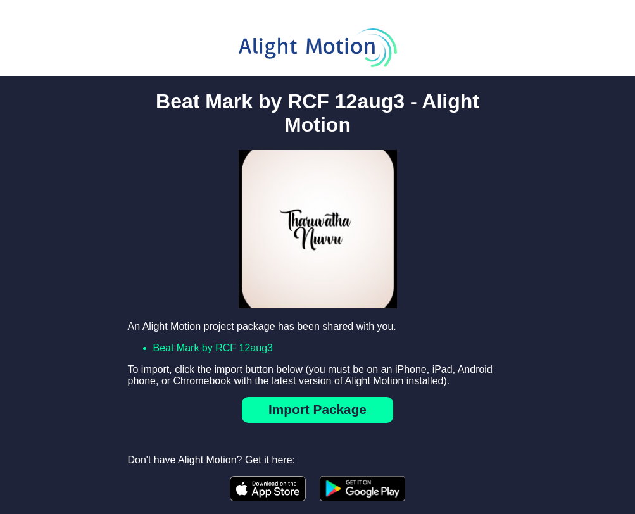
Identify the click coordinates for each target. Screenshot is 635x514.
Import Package (317, 409)
